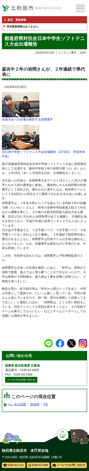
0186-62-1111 (13, 464)
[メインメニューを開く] (80, 8)
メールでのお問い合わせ (21, 379)
